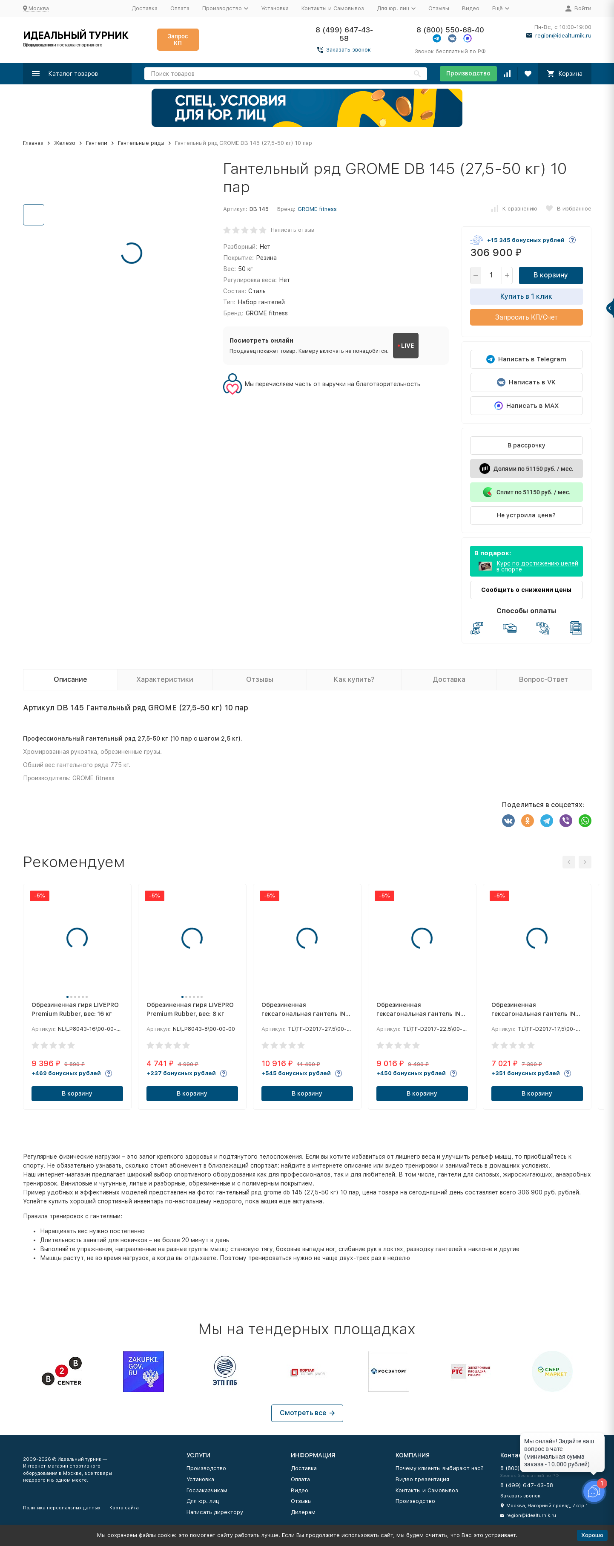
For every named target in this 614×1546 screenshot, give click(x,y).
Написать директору (214, 1512)
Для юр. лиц (202, 1501)
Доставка (145, 8)
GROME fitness (317, 209)
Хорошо (592, 1535)
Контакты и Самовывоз (332, 8)
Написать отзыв (292, 230)
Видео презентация (422, 1479)
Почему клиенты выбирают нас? (440, 1468)
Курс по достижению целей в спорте (537, 566)
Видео (470, 8)
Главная (33, 143)
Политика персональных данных (61, 1508)
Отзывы (438, 8)
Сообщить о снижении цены (526, 589)
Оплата (179, 8)
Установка (275, 8)
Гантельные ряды (141, 143)
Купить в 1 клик (526, 296)
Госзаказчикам (206, 1490)
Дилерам (303, 1512)
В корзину (551, 275)
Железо (64, 143)
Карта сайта (124, 1508)
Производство (468, 73)
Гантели (96, 143)
